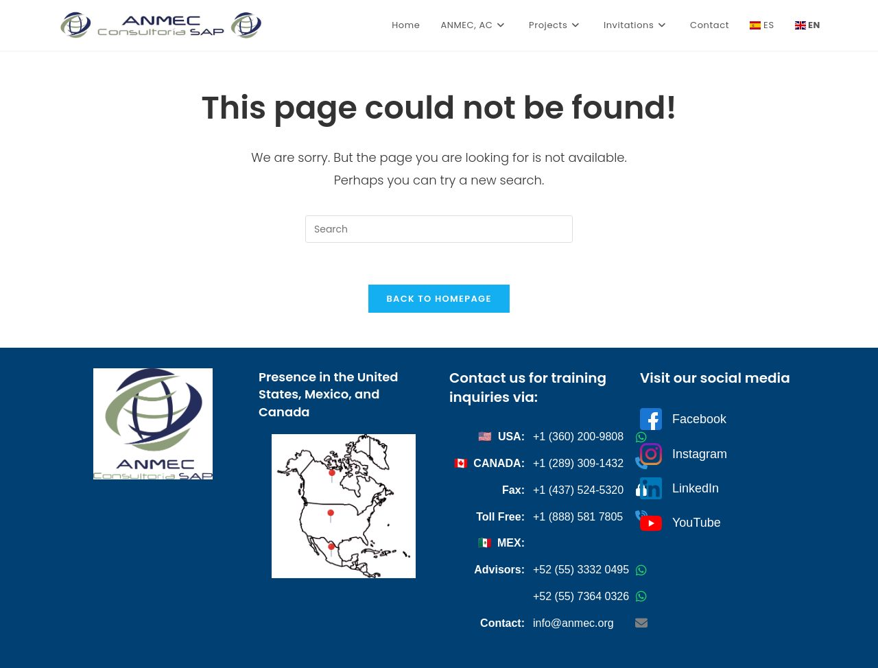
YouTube (680, 523)
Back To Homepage (438, 298)
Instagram (683, 454)
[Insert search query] (439, 229)
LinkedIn (679, 488)
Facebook (683, 419)
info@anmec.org (573, 623)
